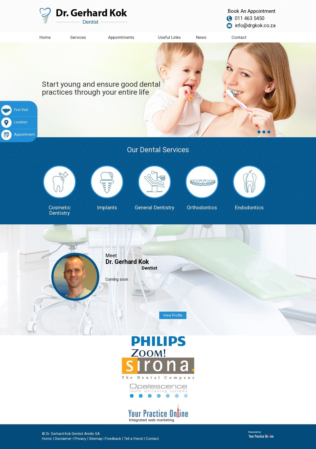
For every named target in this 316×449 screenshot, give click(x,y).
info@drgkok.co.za (255, 25)
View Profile (172, 315)
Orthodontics (201, 187)
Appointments (121, 37)
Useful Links (169, 37)
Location (14, 122)
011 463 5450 (249, 18)
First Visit (14, 110)
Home (45, 37)
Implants (106, 187)
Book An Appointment (252, 11)
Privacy (80, 438)
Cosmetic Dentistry (59, 190)
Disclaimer (63, 438)
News (201, 37)
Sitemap (95, 438)
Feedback (113, 438)
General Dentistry (154, 187)
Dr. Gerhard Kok (127, 261)
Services (78, 37)
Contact (239, 37)
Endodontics (249, 187)
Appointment (18, 135)
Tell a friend (133, 438)
